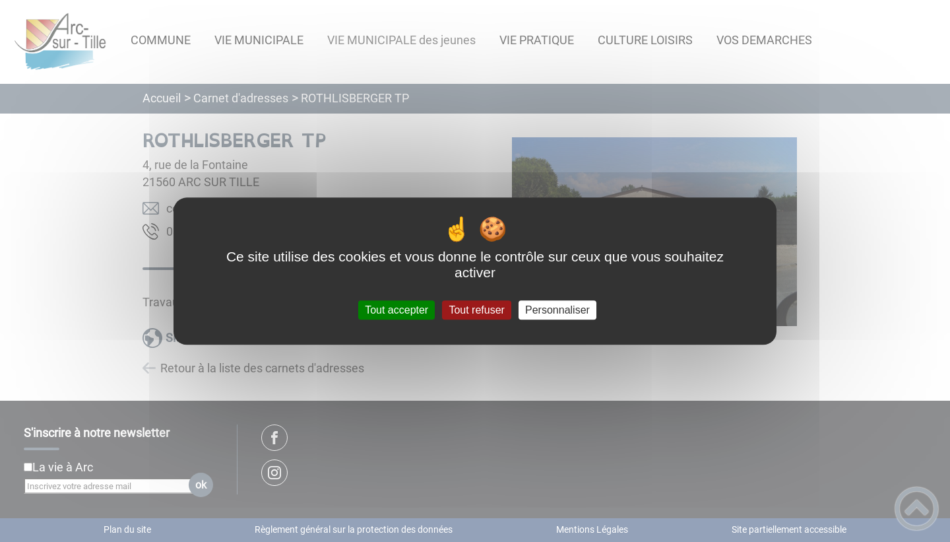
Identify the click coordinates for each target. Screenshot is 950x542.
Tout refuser (476, 310)
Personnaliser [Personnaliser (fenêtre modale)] (557, 310)
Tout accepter (396, 310)
